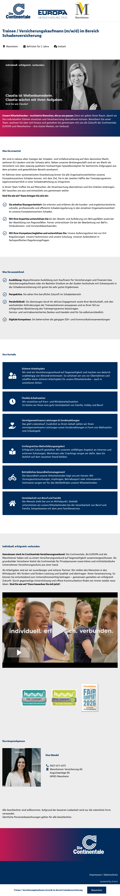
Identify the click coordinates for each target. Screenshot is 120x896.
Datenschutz (111, 874)
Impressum (95, 874)
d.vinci (115, 881)
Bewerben (96, 890)
